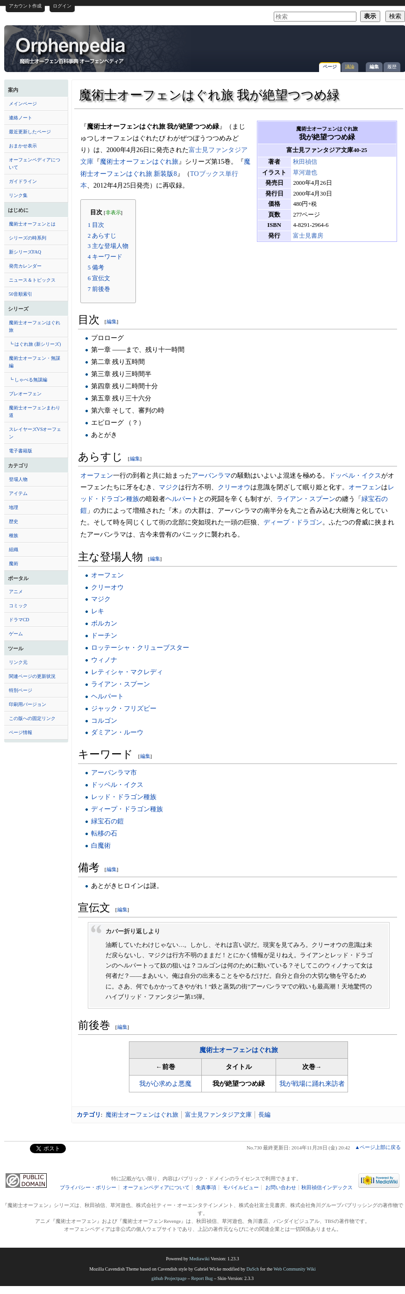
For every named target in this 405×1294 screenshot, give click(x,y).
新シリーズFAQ (25, 251)
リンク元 (18, 662)
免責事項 (206, 1187)
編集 (374, 66)
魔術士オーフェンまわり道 (34, 411)
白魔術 (101, 845)
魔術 (13, 563)
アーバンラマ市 (114, 772)
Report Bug (202, 1278)
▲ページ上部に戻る (378, 1147)
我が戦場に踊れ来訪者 (312, 1083)
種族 (13, 535)
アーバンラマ (211, 475)
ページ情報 (20, 732)
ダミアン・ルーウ (117, 732)
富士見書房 (308, 236)
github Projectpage (168, 1278)
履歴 (392, 66)
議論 (350, 66)
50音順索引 (20, 294)
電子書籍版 (20, 450)
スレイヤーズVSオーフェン (35, 433)
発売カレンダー (25, 266)
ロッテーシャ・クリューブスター (140, 647)
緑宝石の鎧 (107, 821)
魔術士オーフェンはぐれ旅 (34, 326)
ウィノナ (104, 659)
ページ (330, 66)
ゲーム (16, 633)
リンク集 (18, 195)
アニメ (16, 591)
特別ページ (20, 690)
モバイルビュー (241, 1187)
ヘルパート (181, 498)
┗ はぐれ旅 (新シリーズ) (35, 344)
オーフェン (96, 475)
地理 (13, 507)
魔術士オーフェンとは (32, 223)
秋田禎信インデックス (327, 1187)
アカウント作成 (25, 5)
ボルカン (104, 623)
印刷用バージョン (27, 704)
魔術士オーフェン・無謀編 (34, 362)
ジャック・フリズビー (123, 708)
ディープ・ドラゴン (292, 522)
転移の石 (104, 833)
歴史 (13, 521)
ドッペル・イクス (355, 475)
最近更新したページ (30, 131)
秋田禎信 (305, 162)
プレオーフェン (25, 393)
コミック (18, 605)
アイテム (18, 493)
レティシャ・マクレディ (127, 672)
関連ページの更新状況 (32, 676)
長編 (264, 1114)
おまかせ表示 (23, 145)
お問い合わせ (280, 1187)
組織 (13, 549)
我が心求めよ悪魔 (165, 1083)
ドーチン (104, 635)
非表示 (113, 212)
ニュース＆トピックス (32, 280)
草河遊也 (305, 172)
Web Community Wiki (294, 1269)
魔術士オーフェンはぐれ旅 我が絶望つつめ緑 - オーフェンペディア (71, 50)
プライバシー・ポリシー (88, 1187)
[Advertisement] (323, 88)
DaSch (253, 1269)
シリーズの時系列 (27, 237)
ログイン (62, 5)
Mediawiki (199, 1258)
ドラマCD (19, 619)
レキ (97, 611)
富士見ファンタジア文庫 (218, 1114)
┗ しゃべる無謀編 (28, 379)
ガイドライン (23, 181)
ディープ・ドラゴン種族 (127, 809)
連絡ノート (20, 117)
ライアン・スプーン (306, 498)
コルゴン (104, 720)
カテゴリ (89, 1114)
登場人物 (18, 479)
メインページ (23, 103)
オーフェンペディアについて (34, 163)
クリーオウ (234, 487)
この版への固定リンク (32, 718)
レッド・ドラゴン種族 (123, 796)
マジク (168, 487)
